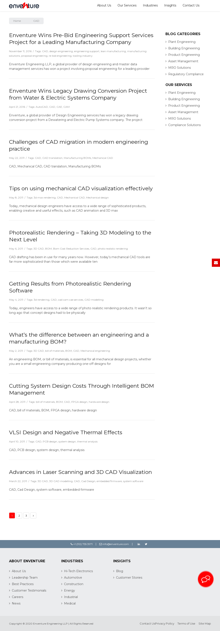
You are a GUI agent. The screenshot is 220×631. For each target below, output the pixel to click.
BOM (48, 248)
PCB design (50, 441)
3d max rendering (45, 197)
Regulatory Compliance (186, 74)
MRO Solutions (179, 68)
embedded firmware (109, 481)
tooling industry (83, 55)
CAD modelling (94, 299)
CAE (59, 106)
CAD (45, 51)
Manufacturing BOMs (77, 157)
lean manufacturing (113, 51)
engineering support (86, 51)
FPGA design (79, 401)
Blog (119, 571)
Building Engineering (184, 48)
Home (17, 20)
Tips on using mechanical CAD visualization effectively (81, 188)
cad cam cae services (70, 299)
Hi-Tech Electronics (78, 571)
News (16, 603)
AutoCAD (42, 106)
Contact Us (191, 5)
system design (67, 441)
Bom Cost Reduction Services (71, 248)
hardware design (99, 401)
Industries (150, 5)
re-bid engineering (60, 55)
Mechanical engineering (95, 350)
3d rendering (41, 299)
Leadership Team (25, 577)
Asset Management (183, 61)
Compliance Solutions (184, 125)
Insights (170, 5)
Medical (70, 603)
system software (133, 481)
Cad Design (88, 481)
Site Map (205, 623)
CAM (66, 106)
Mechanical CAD (102, 157)
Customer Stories (129, 577)
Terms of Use (186, 623)
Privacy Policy (164, 623)
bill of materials (54, 350)
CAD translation (52, 157)
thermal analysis (87, 441)
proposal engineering (34, 55)
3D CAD (39, 248)
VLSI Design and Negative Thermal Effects (65, 432)
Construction (73, 584)
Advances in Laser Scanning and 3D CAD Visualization (80, 472)
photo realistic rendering (113, 248)
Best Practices (23, 584)
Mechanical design (97, 197)
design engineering (61, 51)
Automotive (73, 577)
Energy (69, 590)
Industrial (71, 597)
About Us (104, 5)
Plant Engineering (182, 42)
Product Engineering (184, 55)
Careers (17, 597)
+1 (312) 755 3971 (82, 544)
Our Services (127, 5)
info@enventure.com (114, 544)
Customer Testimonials (29, 590)
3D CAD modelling (61, 481)
